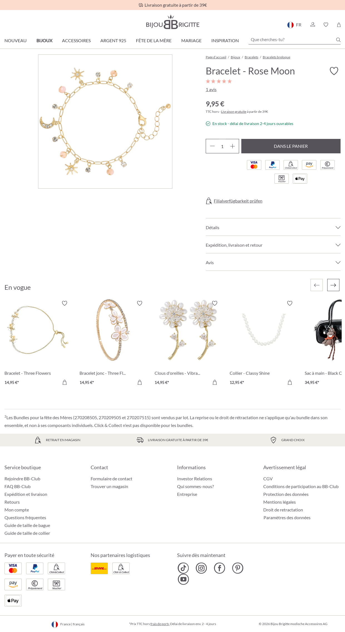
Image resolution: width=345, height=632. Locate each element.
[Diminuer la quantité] (212, 146)
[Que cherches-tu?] (295, 39)
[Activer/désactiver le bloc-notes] (334, 71)
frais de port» (160, 624)
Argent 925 (113, 40)
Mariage (191, 40)
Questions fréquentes (25, 517)
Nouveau (15, 40)
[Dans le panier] (64, 382)
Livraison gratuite (233, 111)
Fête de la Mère (154, 40)
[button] (312, 24)
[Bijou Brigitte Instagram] (201, 568)
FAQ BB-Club (17, 486)
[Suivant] (333, 285)
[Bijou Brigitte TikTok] (183, 568)
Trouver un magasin (109, 486)
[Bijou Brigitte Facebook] (219, 568)
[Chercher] (338, 39)
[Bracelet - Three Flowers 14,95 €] (37, 344)
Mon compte (16, 509)
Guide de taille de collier (27, 533)
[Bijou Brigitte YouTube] (183, 579)
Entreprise (187, 494)
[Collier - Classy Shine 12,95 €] (263, 344)
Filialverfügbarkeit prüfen (238, 200)
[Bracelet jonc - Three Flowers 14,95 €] (113, 344)
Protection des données (286, 494)
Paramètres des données (287, 517)
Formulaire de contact (111, 478)
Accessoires (76, 40)
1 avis (211, 89)
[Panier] (338, 24)
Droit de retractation (283, 509)
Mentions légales (279, 501)
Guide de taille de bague (27, 525)
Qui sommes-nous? (195, 486)
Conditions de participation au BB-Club (301, 486)
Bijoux (44, 40)
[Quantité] (222, 146)
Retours (12, 501)
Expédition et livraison (25, 494)
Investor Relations (194, 478)
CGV (268, 478)
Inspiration (225, 40)
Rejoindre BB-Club (22, 478)
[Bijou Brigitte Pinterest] (237, 568)
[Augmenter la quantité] (232, 146)
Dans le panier (291, 146)
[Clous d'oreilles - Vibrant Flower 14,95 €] (188, 344)
